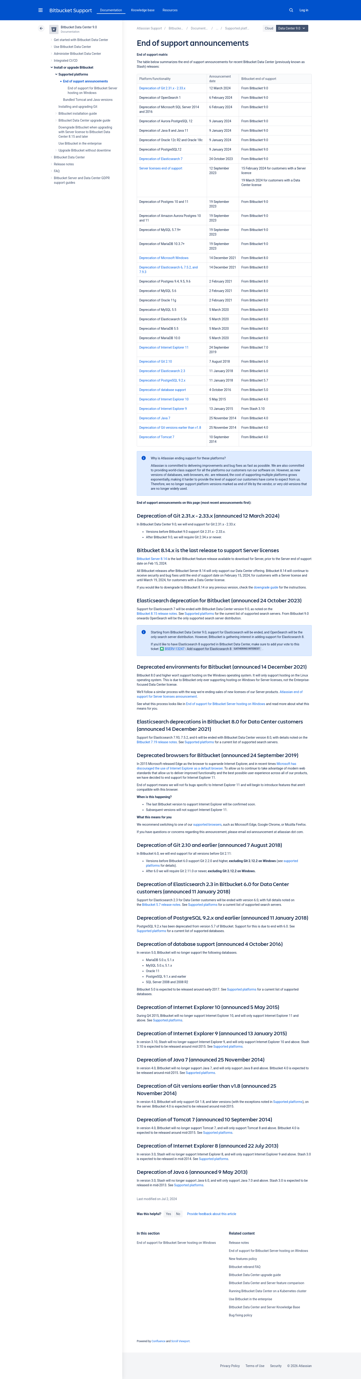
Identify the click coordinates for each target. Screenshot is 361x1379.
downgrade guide (266, 587)
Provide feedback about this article (211, 1214)
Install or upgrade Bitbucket (73, 67)
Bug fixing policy (240, 1315)
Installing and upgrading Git (77, 106)
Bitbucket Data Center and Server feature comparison (266, 1283)
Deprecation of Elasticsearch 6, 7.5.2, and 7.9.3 (168, 269)
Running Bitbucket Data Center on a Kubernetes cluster (267, 1291)
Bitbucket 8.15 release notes (157, 613)
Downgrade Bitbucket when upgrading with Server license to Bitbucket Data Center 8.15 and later (85, 131)
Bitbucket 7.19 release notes (157, 742)
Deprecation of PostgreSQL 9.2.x (162, 380)
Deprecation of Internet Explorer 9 (163, 409)
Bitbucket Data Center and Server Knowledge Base (264, 1307)
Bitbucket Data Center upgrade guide (84, 120)
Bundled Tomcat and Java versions (88, 100)
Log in (304, 10)
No (178, 1214)
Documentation (111, 10)
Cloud (269, 28)
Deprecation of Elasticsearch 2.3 (162, 371)
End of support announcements (85, 81)
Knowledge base (143, 10)
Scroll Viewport (180, 1341)
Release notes (64, 164)
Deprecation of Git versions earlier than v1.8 (170, 427)
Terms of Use (254, 1366)
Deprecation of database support (162, 390)
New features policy (243, 1259)
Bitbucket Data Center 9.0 (79, 27)
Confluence (158, 1341)
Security (276, 1366)
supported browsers (207, 824)
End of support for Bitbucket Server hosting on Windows (225, 704)
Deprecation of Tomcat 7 (156, 437)
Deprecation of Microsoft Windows (164, 258)
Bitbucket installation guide (77, 113)
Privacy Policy (230, 1366)
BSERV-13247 (172, 649)
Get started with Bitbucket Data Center (81, 40)
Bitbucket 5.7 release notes (161, 905)
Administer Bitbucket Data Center (77, 53)
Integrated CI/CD (66, 60)
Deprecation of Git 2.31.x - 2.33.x (162, 88)
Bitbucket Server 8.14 (152, 559)
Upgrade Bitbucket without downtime (84, 150)
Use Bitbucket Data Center (72, 47)
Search (291, 10)
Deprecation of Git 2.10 (155, 361)
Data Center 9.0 (292, 28)
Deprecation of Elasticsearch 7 (161, 159)
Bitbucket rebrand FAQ (244, 1267)
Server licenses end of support (160, 168)
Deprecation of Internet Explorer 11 (164, 347)
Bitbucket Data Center (69, 157)
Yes (168, 1214)
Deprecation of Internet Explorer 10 (164, 399)
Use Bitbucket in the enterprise (80, 143)
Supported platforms (73, 74)
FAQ (57, 171)
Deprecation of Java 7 (154, 418)
